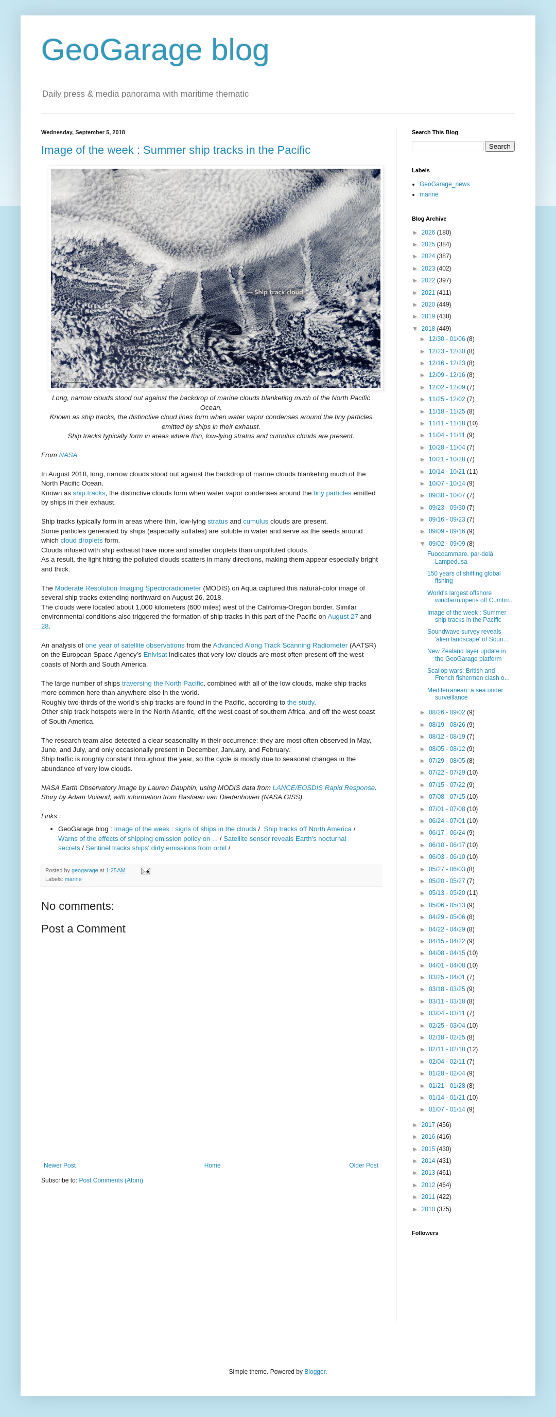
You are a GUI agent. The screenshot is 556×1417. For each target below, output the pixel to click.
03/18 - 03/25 (448, 989)
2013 (429, 1172)
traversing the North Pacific (162, 683)
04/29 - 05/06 (448, 917)
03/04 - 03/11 (448, 1013)
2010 (429, 1209)
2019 (429, 316)
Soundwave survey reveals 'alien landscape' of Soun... (468, 635)
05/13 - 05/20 (448, 892)
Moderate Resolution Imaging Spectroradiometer (128, 588)
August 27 (342, 616)
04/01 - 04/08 (448, 965)
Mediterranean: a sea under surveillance (465, 694)
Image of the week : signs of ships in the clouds (185, 829)
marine (73, 879)
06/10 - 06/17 (448, 845)
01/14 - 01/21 (448, 1097)
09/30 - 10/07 (448, 495)
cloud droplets (81, 540)
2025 (429, 244)
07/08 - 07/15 (448, 796)
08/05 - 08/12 (448, 748)
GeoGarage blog (155, 49)
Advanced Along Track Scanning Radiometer (280, 645)
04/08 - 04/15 (448, 953)
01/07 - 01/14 (448, 1109)
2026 (429, 232)
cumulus (255, 521)
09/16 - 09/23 (448, 519)
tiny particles (332, 493)
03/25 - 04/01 (448, 977)
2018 (429, 328)
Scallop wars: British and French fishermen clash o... (468, 674)
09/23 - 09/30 (448, 507)
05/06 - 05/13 (448, 905)
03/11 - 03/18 (448, 1001)
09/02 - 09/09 (448, 543)
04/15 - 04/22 (448, 941)
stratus (217, 521)
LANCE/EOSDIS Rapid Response (324, 788)
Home (212, 1165)
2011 (429, 1196)
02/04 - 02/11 (448, 1061)
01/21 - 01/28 (448, 1085)
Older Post (363, 1165)
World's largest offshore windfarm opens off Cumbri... (470, 596)
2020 (429, 304)
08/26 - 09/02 (448, 712)
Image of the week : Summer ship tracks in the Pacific (175, 150)
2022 (429, 280)
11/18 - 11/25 (448, 411)
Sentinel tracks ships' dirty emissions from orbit (156, 848)
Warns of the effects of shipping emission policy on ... (138, 838)
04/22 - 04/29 (448, 929)
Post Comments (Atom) (111, 1180)
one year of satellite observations (135, 645)
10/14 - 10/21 (448, 471)
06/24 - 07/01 (448, 820)
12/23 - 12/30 (448, 351)
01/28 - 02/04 (448, 1073)
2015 (429, 1149)
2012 (429, 1185)
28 (45, 626)
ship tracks (89, 493)
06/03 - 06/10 (448, 856)
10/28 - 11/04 (448, 447)
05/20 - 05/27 (448, 881)
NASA (68, 455)
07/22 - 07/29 (448, 772)
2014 (429, 1160)
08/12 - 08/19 (448, 736)
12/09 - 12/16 (448, 375)
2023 (429, 268)
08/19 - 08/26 (448, 724)
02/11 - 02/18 (448, 1049)
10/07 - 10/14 (448, 483)
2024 (429, 256)
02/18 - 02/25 (448, 1037)
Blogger (314, 1371)
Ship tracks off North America (308, 829)
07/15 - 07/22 (448, 784)
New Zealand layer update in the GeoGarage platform (466, 655)
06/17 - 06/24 (448, 832)
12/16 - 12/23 (448, 363)
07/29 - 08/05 (448, 760)
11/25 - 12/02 (448, 399)
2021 (429, 292)
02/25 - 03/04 (448, 1025)
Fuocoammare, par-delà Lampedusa (460, 557)
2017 (429, 1124)
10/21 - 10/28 (448, 459)
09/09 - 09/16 (448, 531)
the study (301, 702)
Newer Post (60, 1165)
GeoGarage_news (445, 184)
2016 (429, 1136)
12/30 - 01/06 (448, 339)
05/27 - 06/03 (448, 869)
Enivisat (155, 654)
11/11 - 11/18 (448, 423)
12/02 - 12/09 (448, 387)
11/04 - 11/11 (448, 435)
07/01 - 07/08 (448, 809)
